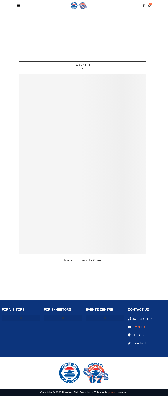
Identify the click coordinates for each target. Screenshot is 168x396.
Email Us (139, 327)
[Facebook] (144, 5)
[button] (21, 318)
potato (112, 392)
